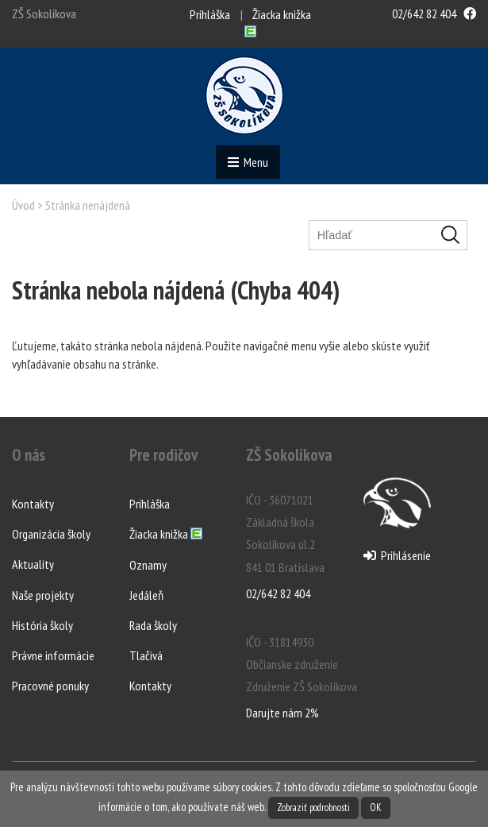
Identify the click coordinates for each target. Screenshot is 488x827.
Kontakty (33, 504)
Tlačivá (146, 655)
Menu (248, 162)
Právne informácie (53, 655)
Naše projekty (43, 595)
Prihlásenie (397, 555)
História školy (42, 625)
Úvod (23, 205)
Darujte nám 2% (282, 713)
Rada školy (153, 625)
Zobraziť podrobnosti (313, 807)
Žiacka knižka (165, 534)
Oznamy (148, 565)
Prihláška (210, 14)
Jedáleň (146, 595)
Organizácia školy (51, 534)
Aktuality (33, 564)
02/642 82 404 (424, 13)
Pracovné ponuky (50, 686)
